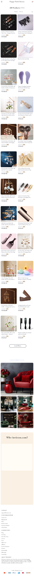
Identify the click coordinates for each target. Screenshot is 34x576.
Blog (2, 532)
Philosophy (3, 552)
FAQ (2, 521)
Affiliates (3, 544)
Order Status (4, 527)
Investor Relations (5, 546)
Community (3, 554)
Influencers (3, 542)
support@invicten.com (6, 512)
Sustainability (4, 550)
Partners (3, 548)
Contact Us (3, 517)
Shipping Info (4, 519)
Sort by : (16, 11)
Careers (3, 538)
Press (2, 540)
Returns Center (4, 523)
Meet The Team (4, 536)
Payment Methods (5, 525)
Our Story (3, 534)
